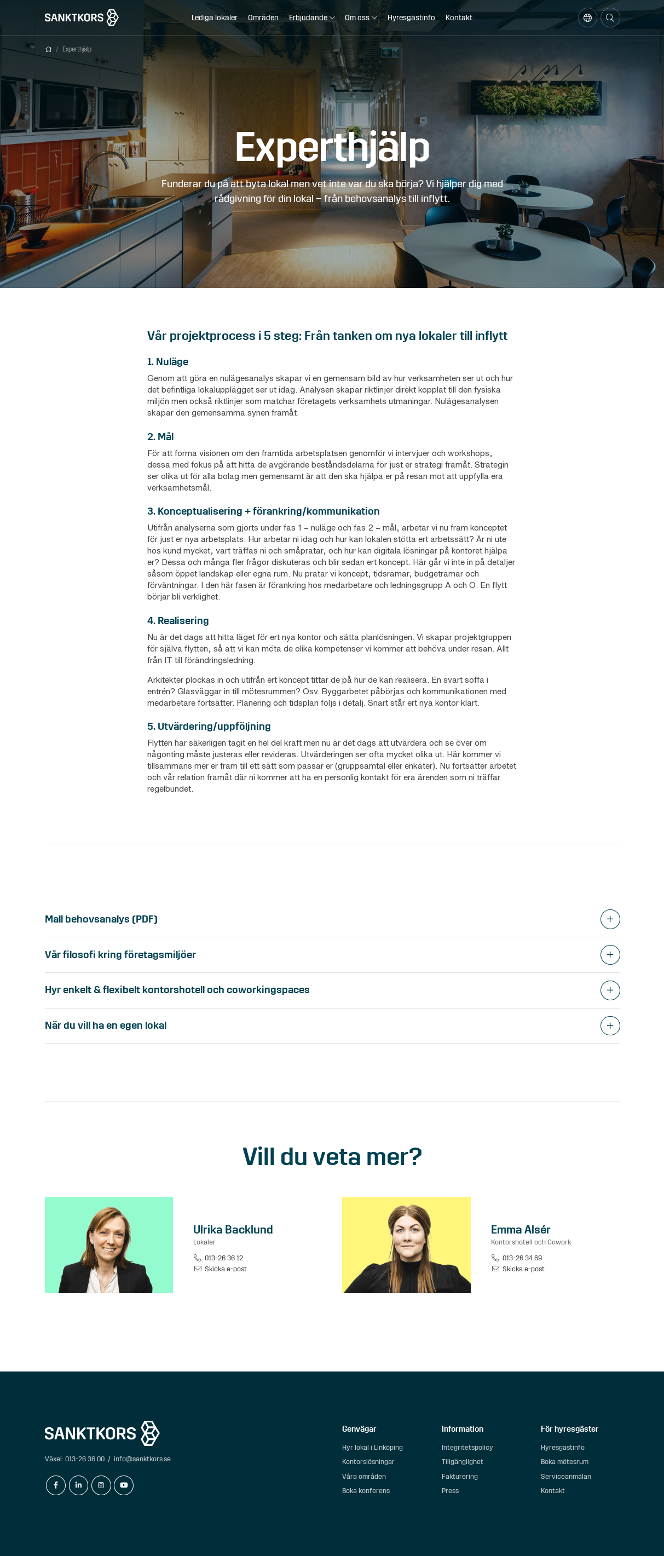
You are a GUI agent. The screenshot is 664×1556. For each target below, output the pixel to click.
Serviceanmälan (566, 1476)
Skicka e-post (220, 1269)
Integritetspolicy (467, 1447)
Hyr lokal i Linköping (372, 1447)
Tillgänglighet (462, 1461)
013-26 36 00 (85, 1459)
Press (450, 1490)
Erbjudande (308, 17)
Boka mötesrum (564, 1461)
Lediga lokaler (215, 17)
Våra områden (364, 1476)
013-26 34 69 (516, 1258)
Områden (263, 17)
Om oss (357, 17)
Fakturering (460, 1476)
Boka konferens (366, 1490)
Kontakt (459, 17)
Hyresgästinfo (411, 17)
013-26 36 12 (218, 1258)
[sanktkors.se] (82, 17)
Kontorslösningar (368, 1461)
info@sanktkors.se (142, 1459)
